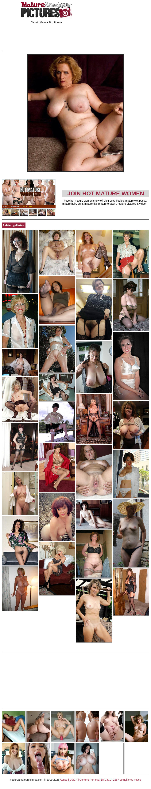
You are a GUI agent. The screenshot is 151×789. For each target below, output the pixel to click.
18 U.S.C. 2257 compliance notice (121, 779)
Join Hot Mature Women (105, 193)
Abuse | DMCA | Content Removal (80, 779)
